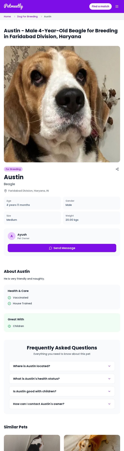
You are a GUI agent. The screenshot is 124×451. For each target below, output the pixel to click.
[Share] (117, 169)
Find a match (100, 6)
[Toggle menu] (117, 6)
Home (7, 16)
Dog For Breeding (27, 16)
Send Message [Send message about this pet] (62, 248)
